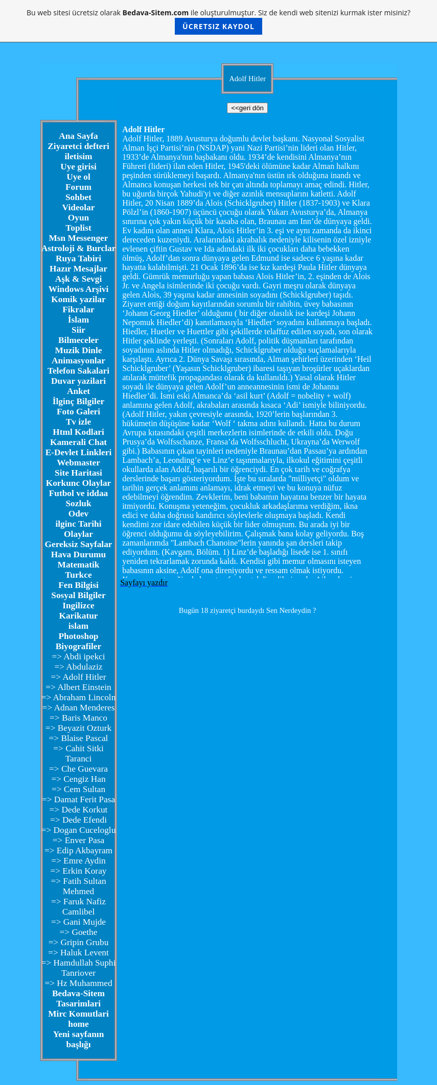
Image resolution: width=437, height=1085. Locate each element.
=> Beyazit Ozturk (78, 728)
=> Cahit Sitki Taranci (78, 753)
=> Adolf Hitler (78, 677)
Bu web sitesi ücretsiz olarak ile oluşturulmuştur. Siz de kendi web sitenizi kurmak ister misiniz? (218, 21)
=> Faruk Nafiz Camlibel (78, 907)
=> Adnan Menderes (78, 707)
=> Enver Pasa (78, 840)
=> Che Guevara (78, 769)
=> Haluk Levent (78, 952)
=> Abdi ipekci (78, 656)
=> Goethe (79, 932)
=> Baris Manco (78, 718)
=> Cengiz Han (78, 779)
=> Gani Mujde (78, 922)
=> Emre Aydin (78, 861)
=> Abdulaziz (78, 667)
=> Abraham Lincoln (78, 697)
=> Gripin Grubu (79, 942)
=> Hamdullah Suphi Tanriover (78, 968)
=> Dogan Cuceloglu (78, 830)
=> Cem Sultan (78, 789)
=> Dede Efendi (78, 820)
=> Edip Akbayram (78, 850)
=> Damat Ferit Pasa (78, 799)
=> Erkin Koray (78, 871)
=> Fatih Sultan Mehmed (78, 886)
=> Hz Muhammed (78, 983)
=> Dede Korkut (79, 810)
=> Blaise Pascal (78, 738)
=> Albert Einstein (78, 687)
